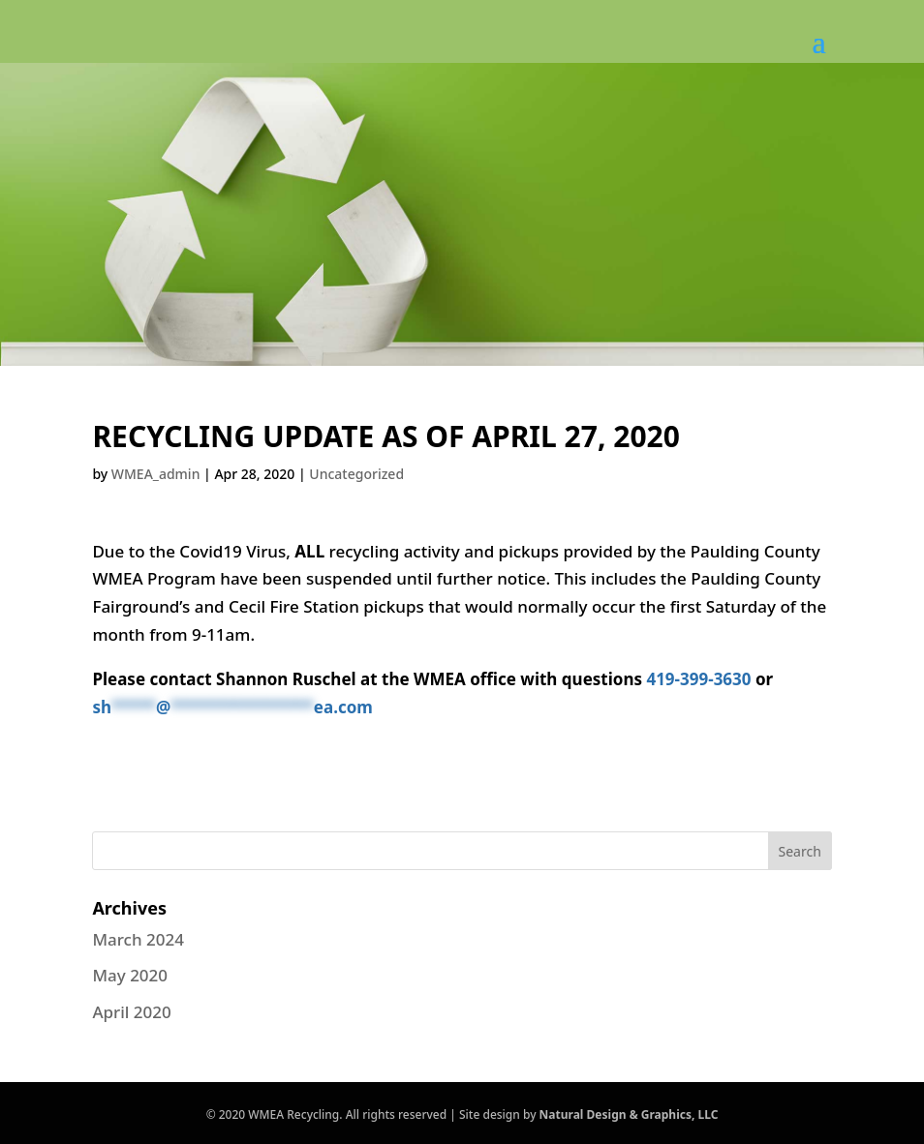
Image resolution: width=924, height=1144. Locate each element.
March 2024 (138, 939)
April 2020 (131, 1012)
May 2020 (130, 975)
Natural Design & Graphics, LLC (629, 1114)
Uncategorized (356, 474)
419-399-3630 (698, 679)
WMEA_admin (155, 474)
